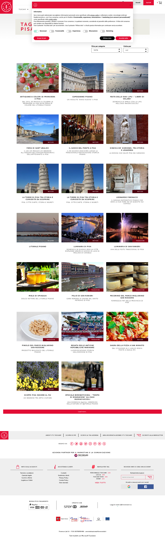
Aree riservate (63, 483)
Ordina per (127, 46)
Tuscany (22, 9)
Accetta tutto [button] (123, 38)
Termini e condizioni (26, 473)
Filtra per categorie (98, 46)
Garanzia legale (27, 475)
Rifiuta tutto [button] (107, 38)
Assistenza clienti (63, 475)
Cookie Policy (63, 480)
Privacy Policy (63, 478)
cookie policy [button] (53, 19)
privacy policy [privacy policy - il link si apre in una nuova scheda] (94, 15)
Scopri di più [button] (41, 38)
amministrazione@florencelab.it (95, 531)
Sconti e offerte (27, 478)
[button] (130, 5)
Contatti (63, 473)
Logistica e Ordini (26, 480)
